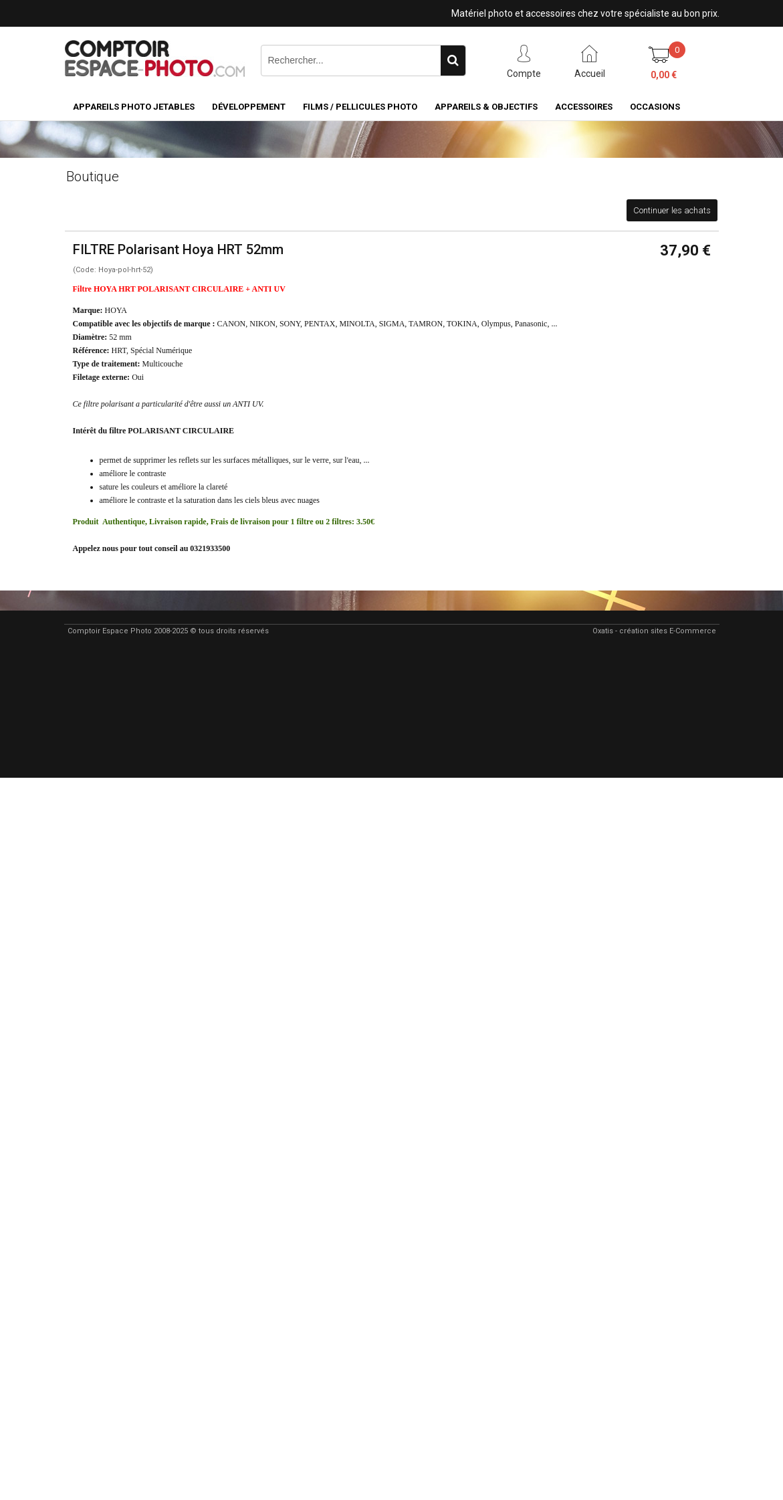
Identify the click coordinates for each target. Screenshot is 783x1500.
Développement (249, 107)
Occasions (655, 107)
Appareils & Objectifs (486, 107)
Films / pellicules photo (360, 107)
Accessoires (583, 107)
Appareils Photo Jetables (134, 107)
